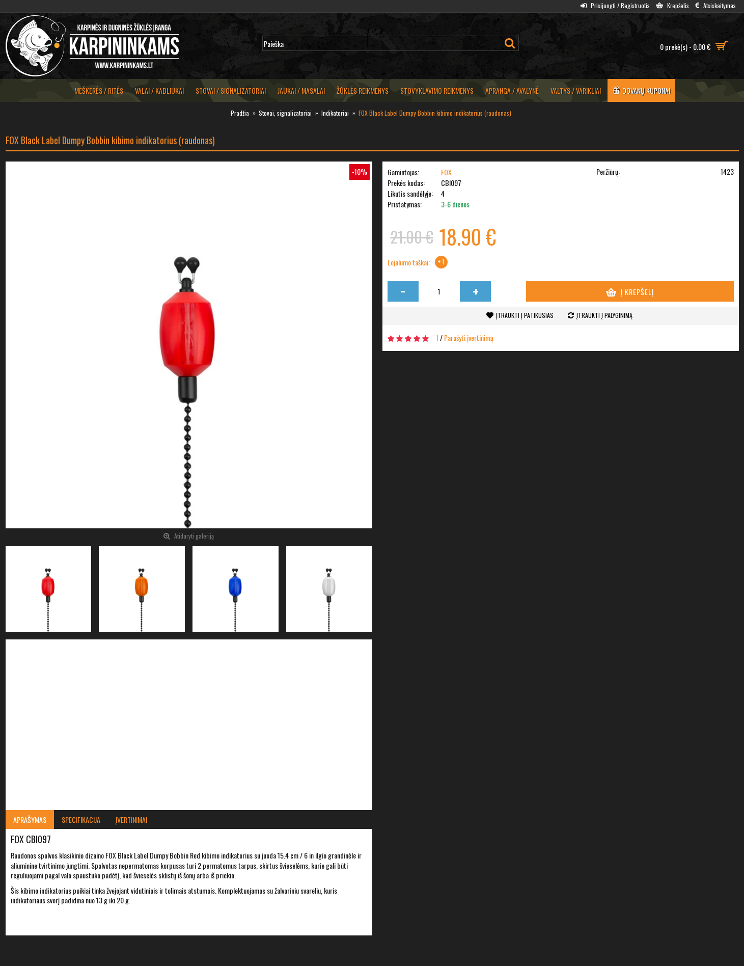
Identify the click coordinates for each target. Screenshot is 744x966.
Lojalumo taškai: (409, 262)
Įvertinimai (131, 819)
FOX (446, 172)
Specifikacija (81, 819)
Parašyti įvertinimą (468, 337)
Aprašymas (29, 819)
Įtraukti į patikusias (525, 315)
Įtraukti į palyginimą (604, 315)
